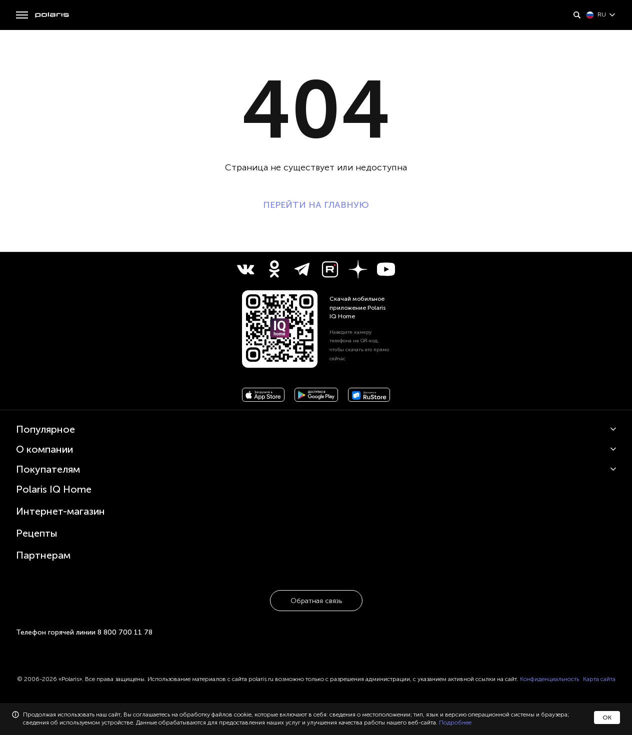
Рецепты (37, 533)
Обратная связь (316, 601)
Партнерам (43, 555)
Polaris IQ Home (54, 489)
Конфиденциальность (549, 679)
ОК (607, 717)
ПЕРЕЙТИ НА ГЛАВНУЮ (316, 204)
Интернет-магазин (60, 511)
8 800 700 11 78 (125, 632)
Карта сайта (599, 679)
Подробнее (455, 722)
